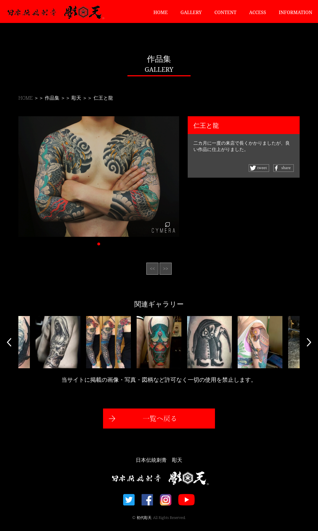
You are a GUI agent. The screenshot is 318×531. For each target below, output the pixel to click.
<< (152, 269)
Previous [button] (9, 342)
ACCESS (257, 12)
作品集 (52, 97)
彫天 (76, 97)
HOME (161, 12)
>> (165, 269)
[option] (159, 342)
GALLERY (191, 12)
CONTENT (225, 12)
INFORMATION (295, 12)
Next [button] (309, 342)
